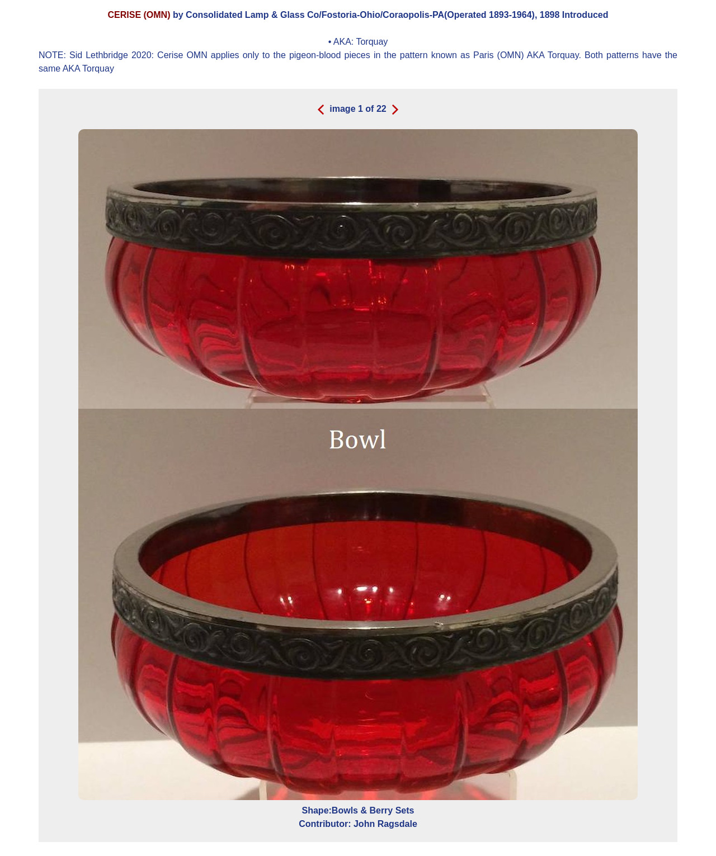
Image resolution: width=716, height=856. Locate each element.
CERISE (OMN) (140, 15)
